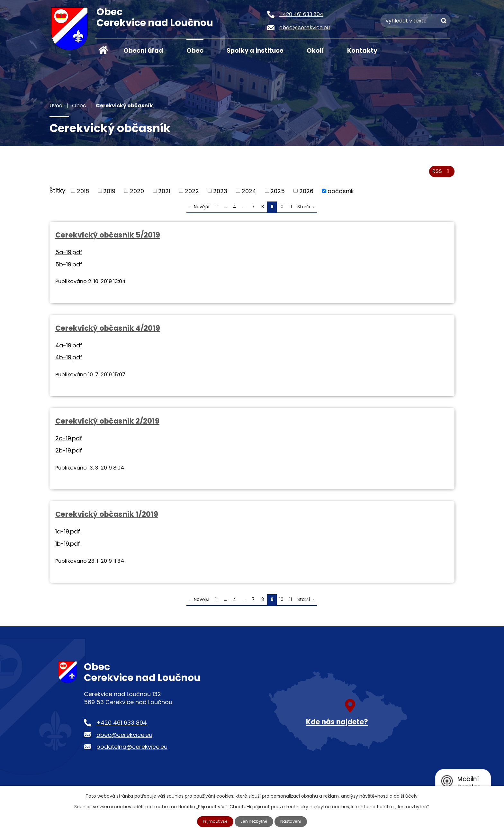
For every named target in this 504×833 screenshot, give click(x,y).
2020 (137, 194)
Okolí (315, 50)
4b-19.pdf (68, 361)
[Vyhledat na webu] (415, 21)
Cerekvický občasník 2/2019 (107, 424)
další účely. (406, 795)
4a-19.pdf (68, 349)
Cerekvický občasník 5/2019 (107, 238)
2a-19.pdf (68, 442)
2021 (164, 194)
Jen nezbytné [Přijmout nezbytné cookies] (254, 821)
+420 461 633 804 (121, 726)
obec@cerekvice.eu (124, 738)
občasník (341, 194)
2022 (192, 194)
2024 (249, 194)
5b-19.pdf (68, 268)
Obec (194, 50)
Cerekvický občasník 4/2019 (107, 331)
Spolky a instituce (255, 50)
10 (281, 210)
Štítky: (58, 194)
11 (290, 210)
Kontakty (362, 50)
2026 (306, 194)
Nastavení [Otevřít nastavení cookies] (294, 821)
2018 (83, 194)
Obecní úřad (143, 50)
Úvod (103, 50)
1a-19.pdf (67, 535)
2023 (220, 194)
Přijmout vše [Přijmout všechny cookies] (213, 821)
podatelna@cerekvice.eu (131, 750)
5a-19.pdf (68, 255)
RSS (440, 174)
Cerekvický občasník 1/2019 (106, 518)
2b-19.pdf (68, 454)
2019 (109, 194)
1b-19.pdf (67, 547)
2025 (277, 194)
